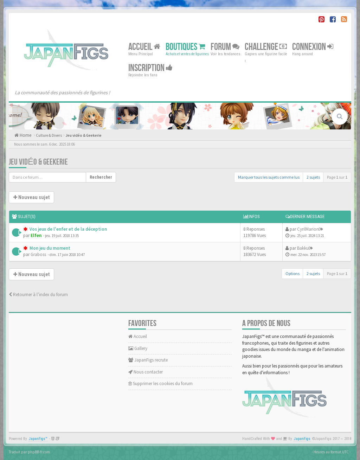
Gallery (137, 348)
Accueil (144, 47)
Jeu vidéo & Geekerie (83, 135)
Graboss (38, 254)
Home (25, 135)
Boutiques (185, 47)
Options (292, 273)
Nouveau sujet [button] (31, 197)
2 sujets (313, 177)
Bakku (303, 248)
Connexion (312, 47)
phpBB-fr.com (39, 451)
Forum (225, 47)
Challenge (266, 47)
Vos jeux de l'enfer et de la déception (67, 229)
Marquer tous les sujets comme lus (269, 177)
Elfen (36, 235)
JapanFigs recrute (148, 360)
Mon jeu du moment (49, 248)
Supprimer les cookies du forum (160, 383)
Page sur (337, 177)
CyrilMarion (308, 229)
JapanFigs (302, 438)
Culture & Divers (49, 135)
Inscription (150, 68)
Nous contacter (145, 372)
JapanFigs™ (38, 438)
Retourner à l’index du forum (38, 295)
